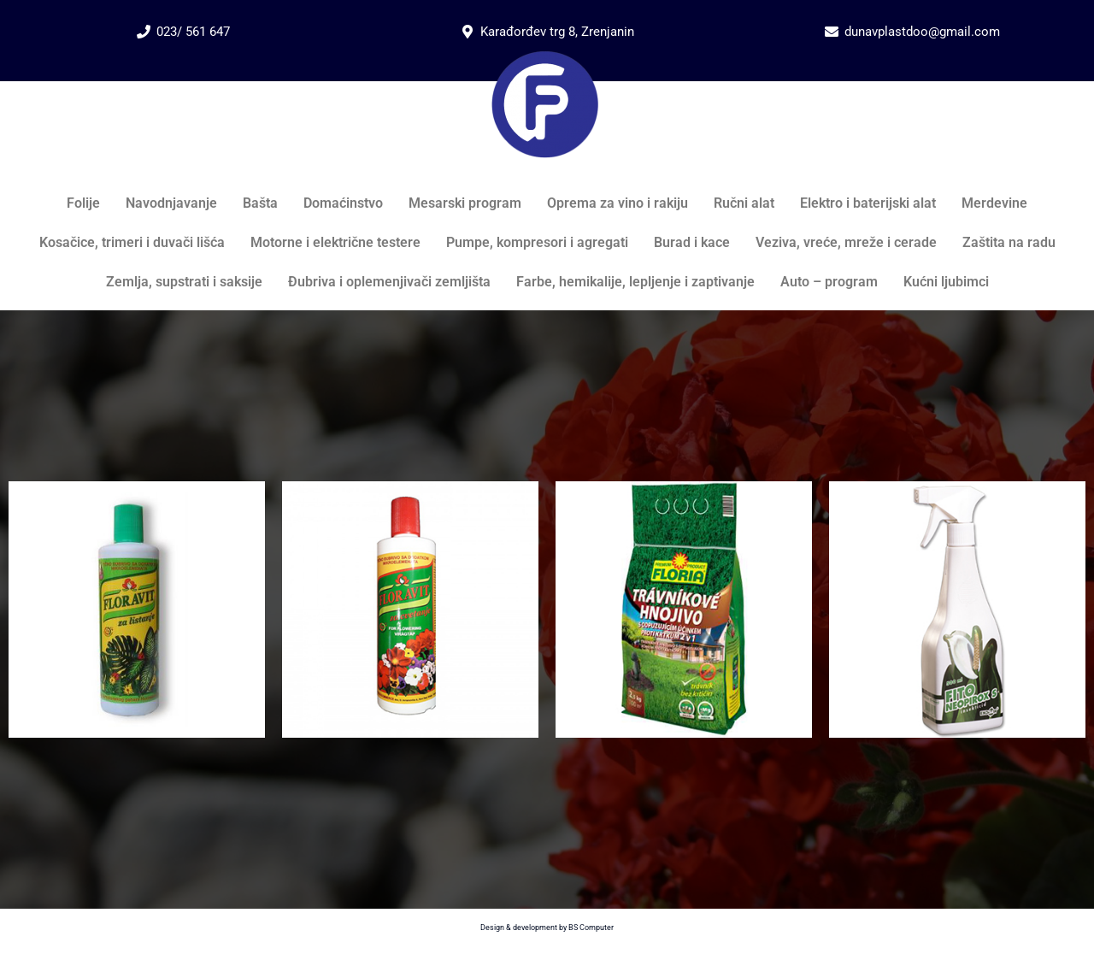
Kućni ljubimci (946, 282)
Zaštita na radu (1009, 242)
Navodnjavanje (171, 203)
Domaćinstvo (343, 203)
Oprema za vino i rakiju (617, 203)
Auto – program (829, 282)
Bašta (260, 203)
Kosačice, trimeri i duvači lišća (132, 242)
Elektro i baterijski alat (868, 203)
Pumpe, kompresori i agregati (537, 242)
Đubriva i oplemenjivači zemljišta (389, 282)
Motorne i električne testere (335, 242)
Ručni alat (744, 203)
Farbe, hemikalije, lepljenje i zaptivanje (635, 282)
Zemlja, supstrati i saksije (184, 282)
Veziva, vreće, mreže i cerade (846, 242)
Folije (83, 203)
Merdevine (994, 203)
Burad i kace (692, 242)
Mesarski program (465, 203)
